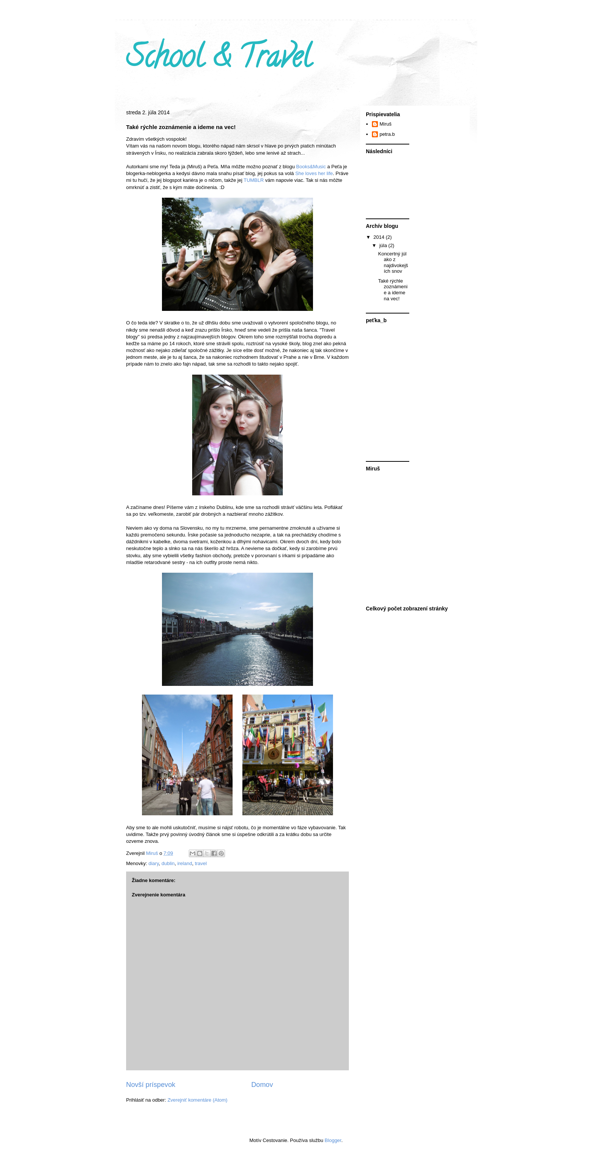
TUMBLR (254, 180)
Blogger (333, 1140)
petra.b (387, 134)
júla (383, 245)
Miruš (385, 124)
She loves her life (313, 173)
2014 (379, 237)
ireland (184, 863)
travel (201, 863)
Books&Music (310, 166)
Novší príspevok (150, 1084)
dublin (168, 863)
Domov (262, 1084)
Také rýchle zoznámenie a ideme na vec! (392, 289)
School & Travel (218, 60)
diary (153, 863)
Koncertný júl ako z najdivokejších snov (393, 262)
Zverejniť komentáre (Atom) (198, 1100)
